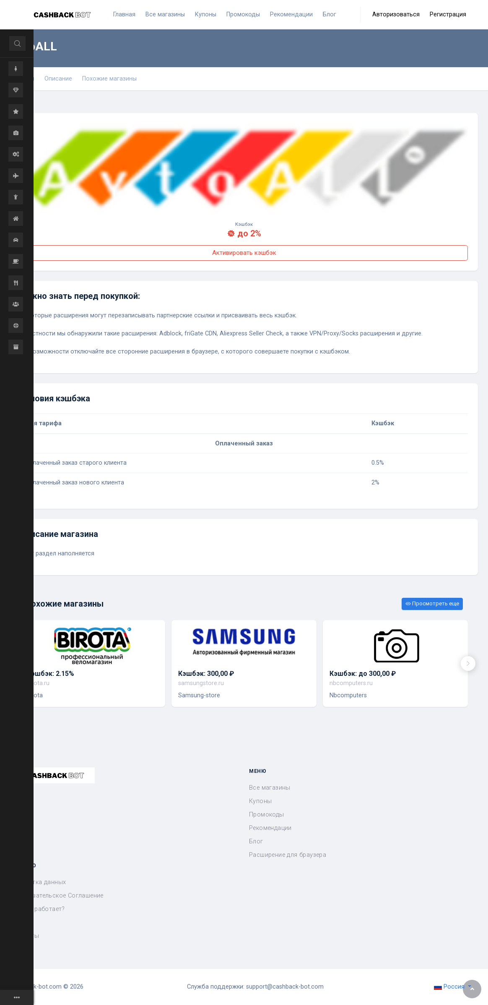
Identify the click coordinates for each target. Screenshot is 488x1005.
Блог (256, 841)
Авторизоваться (396, 14)
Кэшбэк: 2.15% (50, 674)
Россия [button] (450, 986)
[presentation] (468, 663)
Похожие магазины (109, 78)
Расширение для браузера (287, 854)
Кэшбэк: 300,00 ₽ (206, 674)
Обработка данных (38, 882)
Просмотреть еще (432, 603)
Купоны (260, 801)
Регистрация (448, 14)
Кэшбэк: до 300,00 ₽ (363, 674)
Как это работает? (37, 909)
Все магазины (270, 787)
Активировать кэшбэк (244, 252)
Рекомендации (270, 828)
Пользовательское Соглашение (57, 895)
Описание (58, 78)
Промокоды (266, 814)
